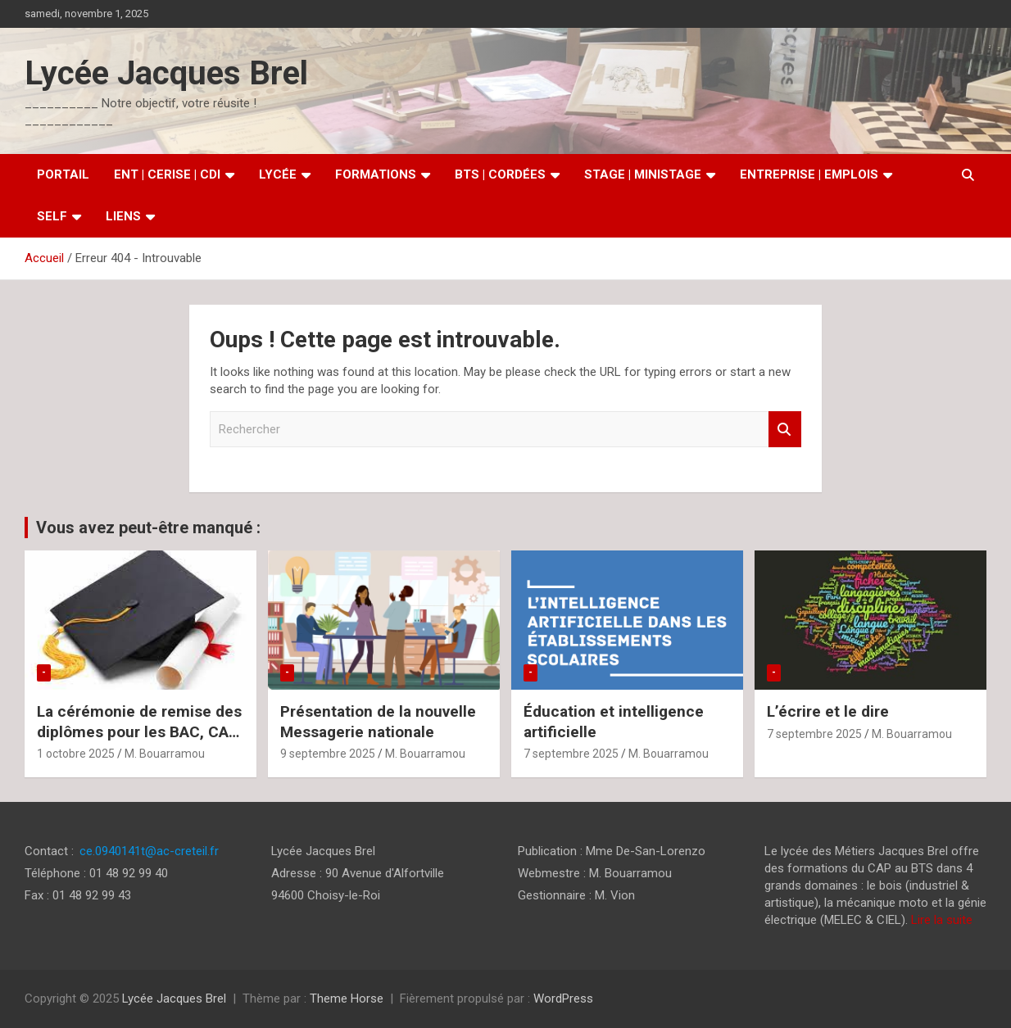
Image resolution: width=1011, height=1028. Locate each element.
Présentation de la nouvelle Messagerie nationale (378, 721)
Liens (123, 216)
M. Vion (615, 895)
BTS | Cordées (500, 174)
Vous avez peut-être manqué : (148, 527)
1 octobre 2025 (76, 753)
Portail (63, 174)
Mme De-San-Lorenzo (645, 851)
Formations (375, 174)
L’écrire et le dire (828, 711)
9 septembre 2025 (327, 753)
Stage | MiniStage (642, 174)
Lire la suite (941, 920)
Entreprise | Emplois (809, 174)
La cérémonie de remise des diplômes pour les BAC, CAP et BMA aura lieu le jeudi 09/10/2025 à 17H (139, 741)
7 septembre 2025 (571, 753)
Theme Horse (346, 998)
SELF (52, 216)
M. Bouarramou (165, 753)
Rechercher (784, 429)
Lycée (278, 174)
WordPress (563, 998)
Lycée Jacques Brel (166, 73)
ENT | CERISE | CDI (167, 174)
